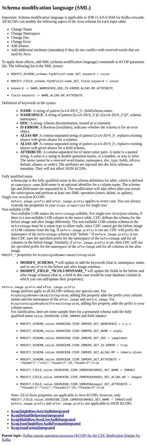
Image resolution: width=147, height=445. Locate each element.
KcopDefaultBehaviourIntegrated (37, 417)
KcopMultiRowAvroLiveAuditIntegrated (43, 421)
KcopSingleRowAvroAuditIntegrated (40, 412)
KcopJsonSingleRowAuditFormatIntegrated (45, 425)
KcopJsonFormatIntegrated (33, 429)
